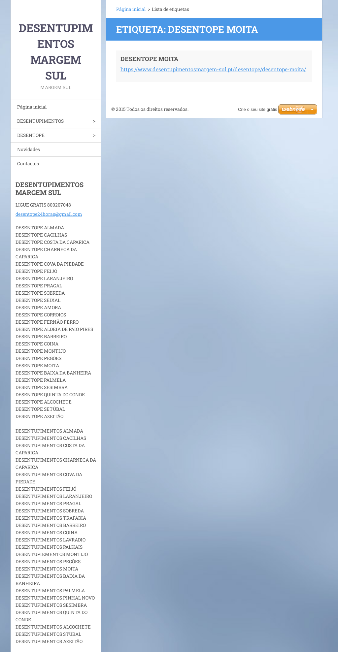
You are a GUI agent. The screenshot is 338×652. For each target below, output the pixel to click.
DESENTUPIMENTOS (40, 121)
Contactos (28, 163)
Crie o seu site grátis (257, 109)
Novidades (28, 149)
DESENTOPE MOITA (149, 59)
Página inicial (32, 107)
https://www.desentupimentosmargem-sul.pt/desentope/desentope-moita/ (213, 69)
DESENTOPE (31, 135)
